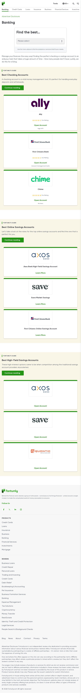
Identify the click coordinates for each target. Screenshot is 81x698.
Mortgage (6, 550)
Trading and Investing (11, 575)
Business (48, 9)
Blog (4, 638)
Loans (28, 9)
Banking (5, 9)
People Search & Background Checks (17, 629)
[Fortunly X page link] (9, 509)
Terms (44, 638)
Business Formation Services (14, 594)
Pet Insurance (7, 590)
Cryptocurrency (8, 610)
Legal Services (8, 625)
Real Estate (7, 618)
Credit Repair (7, 567)
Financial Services (61, 9)
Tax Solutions (7, 606)
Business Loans (8, 563)
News (10, 638)
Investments (7, 546)
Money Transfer (8, 614)
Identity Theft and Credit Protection (17, 622)
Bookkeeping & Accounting (13, 587)
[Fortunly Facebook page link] (4, 509)
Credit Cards (17, 9)
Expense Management (11, 602)
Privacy (37, 638)
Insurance (37, 9)
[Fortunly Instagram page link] (21, 509)
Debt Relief (7, 583)
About (18, 638)
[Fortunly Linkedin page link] (15, 509)
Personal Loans (8, 571)
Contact (27, 638)
